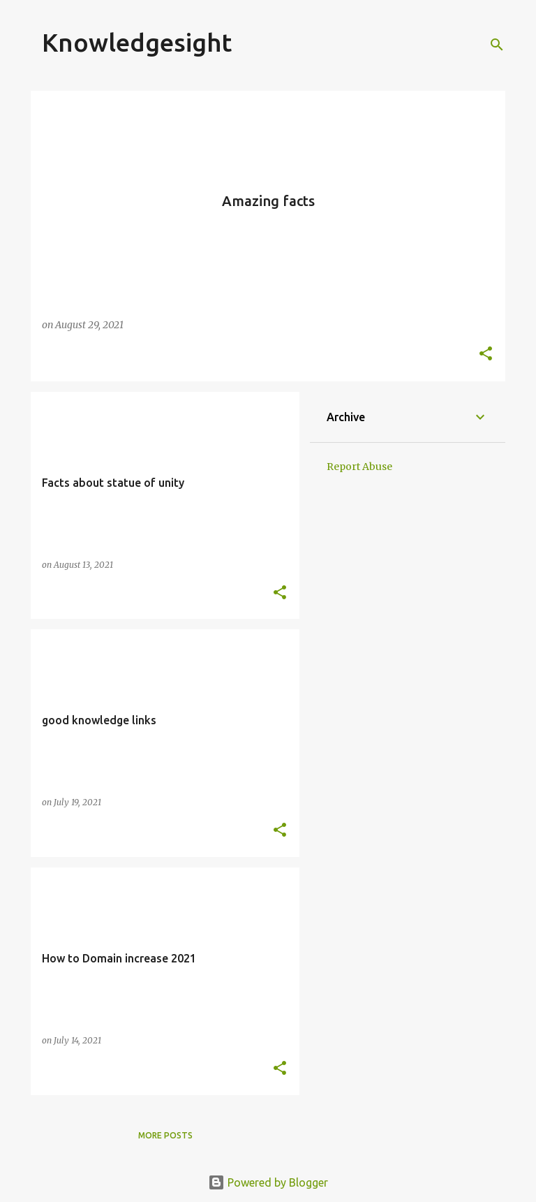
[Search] (497, 44)
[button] (485, 354)
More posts (165, 1135)
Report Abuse (359, 466)
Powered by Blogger (268, 1182)
